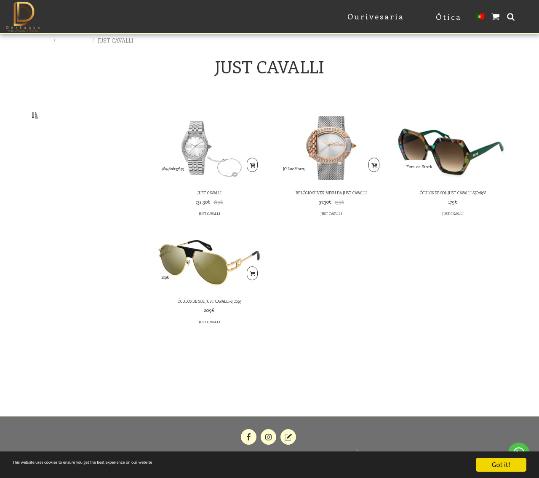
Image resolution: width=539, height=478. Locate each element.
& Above (57, 191)
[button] (495, 16)
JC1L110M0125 (297, 188)
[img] (209, 169)
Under (54, 156)
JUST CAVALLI (209, 215)
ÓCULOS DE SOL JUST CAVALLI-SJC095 (209, 326)
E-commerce (74, 40)
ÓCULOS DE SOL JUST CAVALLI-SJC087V (452, 215)
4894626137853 (177, 188)
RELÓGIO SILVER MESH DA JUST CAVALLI (331, 215)
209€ (167, 299)
